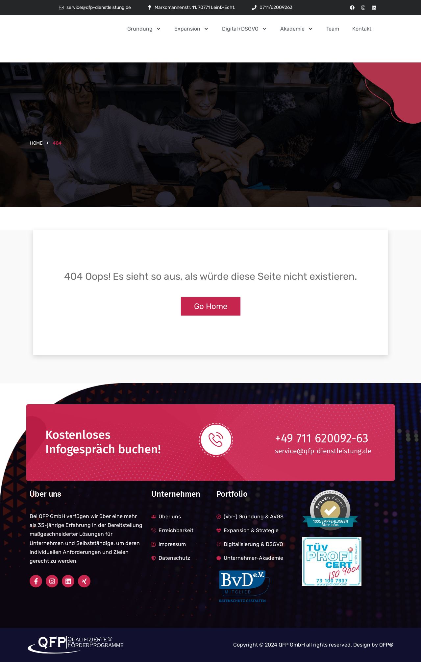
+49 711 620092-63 (322, 439)
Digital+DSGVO (244, 29)
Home (36, 143)
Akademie (296, 29)
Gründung (144, 29)
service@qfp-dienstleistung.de (323, 451)
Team (332, 29)
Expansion (191, 29)
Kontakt (361, 29)
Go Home (210, 306)
